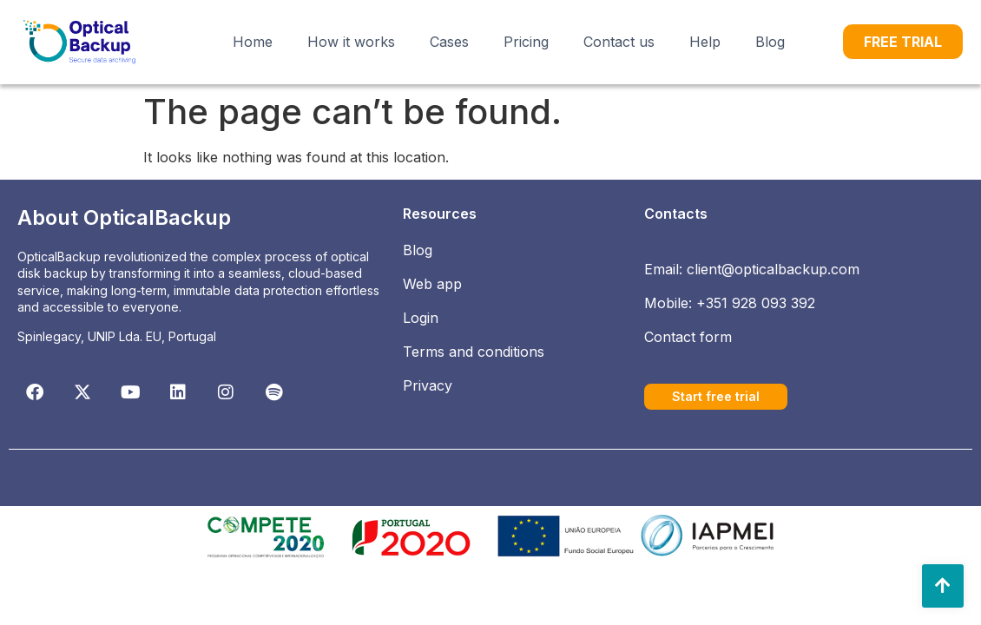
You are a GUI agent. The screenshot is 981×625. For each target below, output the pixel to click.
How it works (351, 41)
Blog (770, 41)
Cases (449, 41)
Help (705, 41)
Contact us (619, 41)
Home (253, 41)
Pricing (526, 41)
